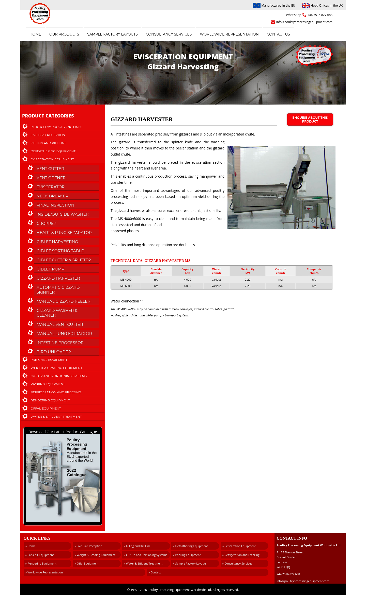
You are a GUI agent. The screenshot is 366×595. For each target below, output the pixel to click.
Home (35, 34)
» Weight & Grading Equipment (95, 555)
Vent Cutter (50, 168)
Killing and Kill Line (49, 143)
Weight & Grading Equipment (56, 368)
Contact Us (278, 34)
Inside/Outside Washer (63, 214)
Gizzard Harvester (58, 278)
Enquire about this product (310, 119)
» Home (30, 546)
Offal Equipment (46, 408)
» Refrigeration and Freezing (241, 555)
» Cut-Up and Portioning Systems (145, 555)
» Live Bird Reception (88, 546)
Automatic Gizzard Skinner (58, 290)
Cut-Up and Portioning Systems (59, 376)
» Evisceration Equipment (239, 546)
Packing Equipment (48, 384)
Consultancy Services (169, 34)
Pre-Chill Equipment (49, 360)
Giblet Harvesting (57, 241)
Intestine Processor (60, 342)
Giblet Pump (50, 269)
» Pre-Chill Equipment (39, 555)
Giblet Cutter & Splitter (64, 260)
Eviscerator (51, 186)
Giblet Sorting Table (60, 250)
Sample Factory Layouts (112, 34)
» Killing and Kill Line (137, 546)
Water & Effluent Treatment (56, 416)
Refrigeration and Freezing (56, 392)
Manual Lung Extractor (64, 333)
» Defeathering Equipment (190, 546)
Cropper (46, 223)
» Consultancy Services (237, 563)
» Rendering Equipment (40, 563)
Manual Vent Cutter (60, 324)
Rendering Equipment (50, 400)
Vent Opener (51, 177)
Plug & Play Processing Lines (56, 127)
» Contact (154, 572)
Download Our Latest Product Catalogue (63, 476)
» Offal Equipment (87, 563)
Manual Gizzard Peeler (63, 301)
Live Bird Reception (48, 135)
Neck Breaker (52, 196)
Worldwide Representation (229, 34)
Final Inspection (55, 205)
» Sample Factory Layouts (190, 563)
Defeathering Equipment (53, 151)
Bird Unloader (54, 351)
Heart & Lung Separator (64, 232)
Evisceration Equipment (52, 159)
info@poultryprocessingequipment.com (304, 22)
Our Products (64, 34)
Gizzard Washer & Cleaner (57, 313)
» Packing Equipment (187, 555)
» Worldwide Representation (44, 572)
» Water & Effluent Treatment (143, 563)
